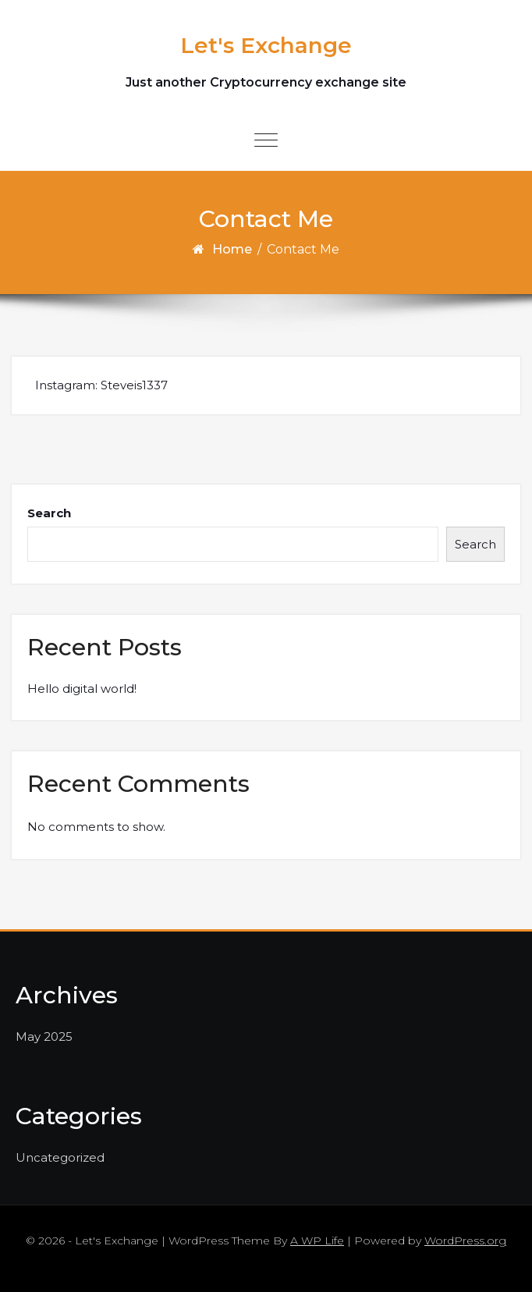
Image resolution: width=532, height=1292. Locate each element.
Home (232, 249)
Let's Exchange (266, 45)
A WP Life (317, 1240)
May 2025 (44, 1036)
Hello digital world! (82, 688)
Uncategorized (60, 1157)
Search (49, 513)
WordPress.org (465, 1240)
